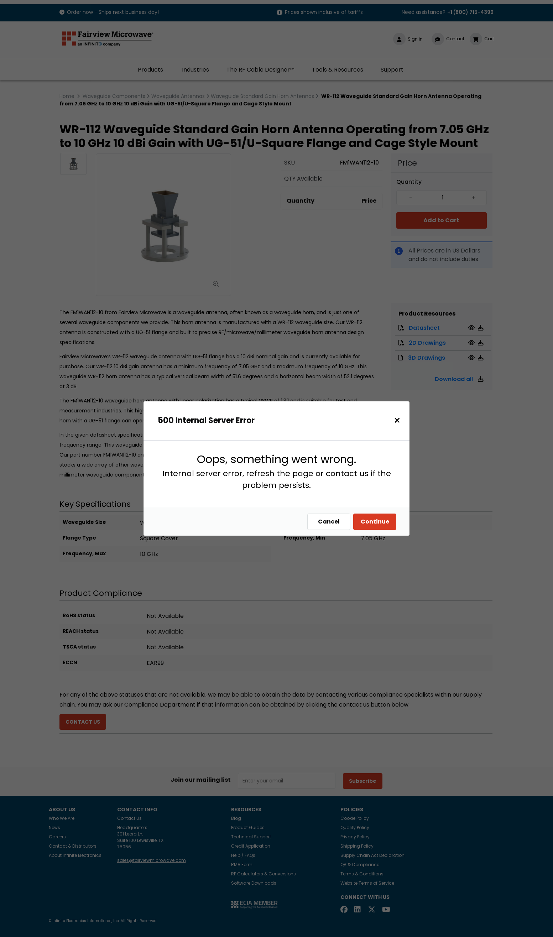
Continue (376, 521)
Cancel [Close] (330, 521)
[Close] (399, 420)
